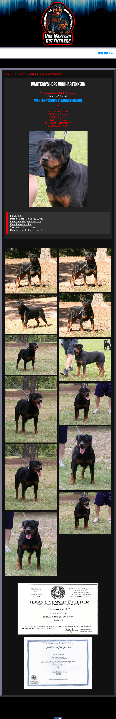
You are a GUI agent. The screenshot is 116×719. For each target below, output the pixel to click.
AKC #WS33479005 (58, 111)
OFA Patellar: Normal (58, 125)
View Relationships (20, 224)
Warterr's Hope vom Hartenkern (45, 74)
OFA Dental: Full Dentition (58, 123)
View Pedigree (18, 221)
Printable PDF (34, 221)
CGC (58, 105)
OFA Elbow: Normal (58, 114)
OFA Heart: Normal (58, 120)
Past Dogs (19, 74)
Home (7, 74)
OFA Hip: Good (58, 117)
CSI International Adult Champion (58, 93)
